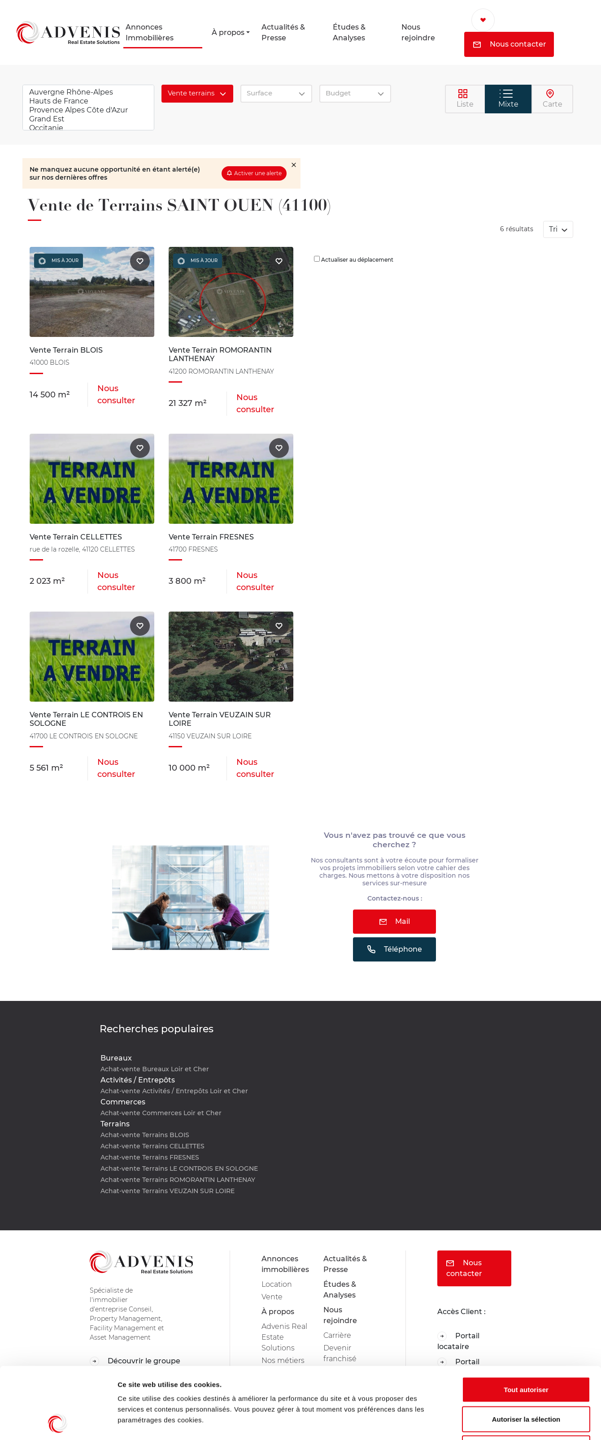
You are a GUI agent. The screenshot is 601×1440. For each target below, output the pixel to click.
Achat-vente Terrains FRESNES (149, 1157)
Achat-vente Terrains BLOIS (144, 1135)
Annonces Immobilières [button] (150, 32)
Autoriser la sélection (526, 1352)
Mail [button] (394, 921)
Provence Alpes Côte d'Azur (88, 110)
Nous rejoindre (418, 32)
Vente (272, 1297)
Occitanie (88, 128)
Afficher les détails (494, 1422)
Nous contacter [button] (509, 44)
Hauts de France (88, 101)
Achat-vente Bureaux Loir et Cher (154, 1069)
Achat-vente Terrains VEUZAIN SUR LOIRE (167, 1191)
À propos (228, 32)
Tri (554, 229)
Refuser (526, 1381)
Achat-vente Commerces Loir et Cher (161, 1113)
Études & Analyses (349, 32)
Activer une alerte (258, 173)
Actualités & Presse (283, 32)
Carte (552, 98)
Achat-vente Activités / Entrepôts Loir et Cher (174, 1091)
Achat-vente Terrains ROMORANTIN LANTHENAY (177, 1180)
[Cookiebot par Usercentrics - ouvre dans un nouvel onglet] (58, 1422)
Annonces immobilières (285, 1264)
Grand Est (88, 119)
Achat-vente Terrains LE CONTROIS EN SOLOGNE (179, 1168)
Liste (465, 98)
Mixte (508, 99)
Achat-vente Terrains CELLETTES (152, 1146)
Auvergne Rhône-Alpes (88, 92)
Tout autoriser (526, 1322)
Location (276, 1284)
